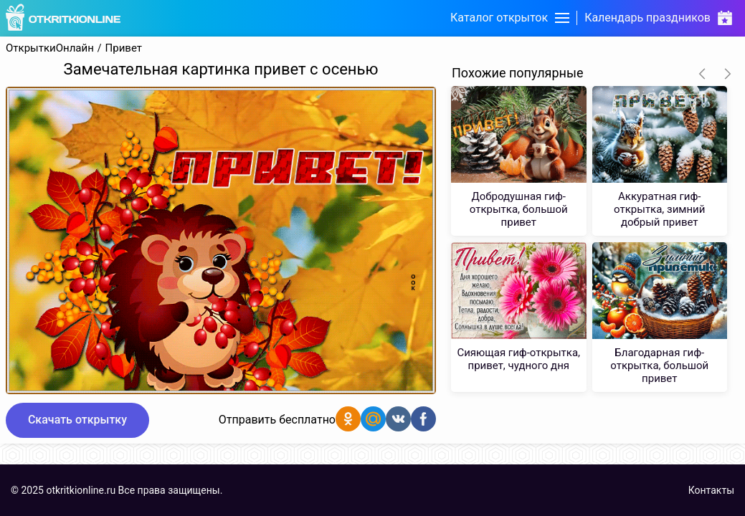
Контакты (711, 490)
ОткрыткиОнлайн (50, 48)
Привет (123, 48)
